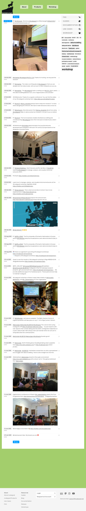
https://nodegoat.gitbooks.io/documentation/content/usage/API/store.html (33, 327)
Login (46, 493)
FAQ (5, 504)
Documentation (26, 501)
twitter (5, 23)
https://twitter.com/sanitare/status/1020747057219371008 (35, 261)
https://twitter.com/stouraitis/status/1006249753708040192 (41, 428)
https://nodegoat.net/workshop (22, 254)
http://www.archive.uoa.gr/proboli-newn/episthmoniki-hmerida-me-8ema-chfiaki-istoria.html (34, 396)
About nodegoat (9, 495)
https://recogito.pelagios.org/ (25, 345)
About (24, 7)
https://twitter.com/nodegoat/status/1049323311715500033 (23, 194)
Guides (23, 495)
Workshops (24, 507)
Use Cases (7, 501)
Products (37, 7)
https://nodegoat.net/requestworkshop (46, 256)
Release (23, 504)
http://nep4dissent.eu (29, 192)
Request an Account (46, 496)
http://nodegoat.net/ (42, 345)
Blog (22, 498)
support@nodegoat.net (76, 499)
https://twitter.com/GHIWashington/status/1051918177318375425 (23, 186)
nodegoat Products (10, 498)
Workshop (52, 7)
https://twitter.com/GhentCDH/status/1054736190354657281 (29, 176)
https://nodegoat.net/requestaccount (43, 270)
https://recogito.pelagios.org (21, 359)
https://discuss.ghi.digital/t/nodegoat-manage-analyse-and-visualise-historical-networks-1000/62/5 (45, 99)
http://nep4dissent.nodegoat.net (23, 199)
